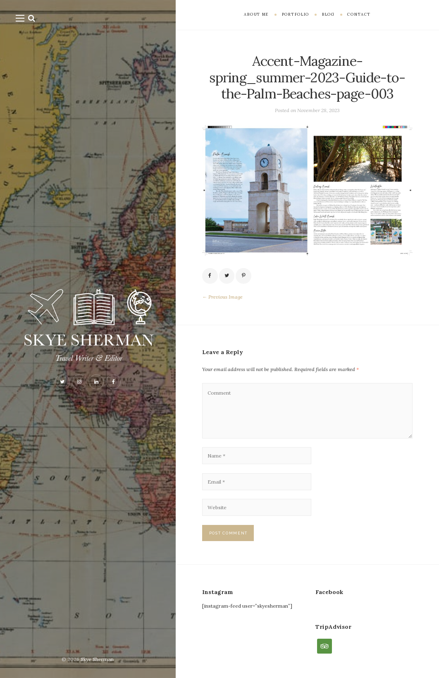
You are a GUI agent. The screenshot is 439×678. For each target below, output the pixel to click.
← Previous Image (222, 297)
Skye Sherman (97, 659)
